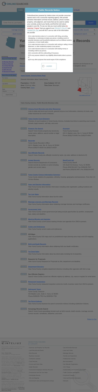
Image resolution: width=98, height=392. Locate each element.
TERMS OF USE (33, 30)
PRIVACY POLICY (61, 28)
